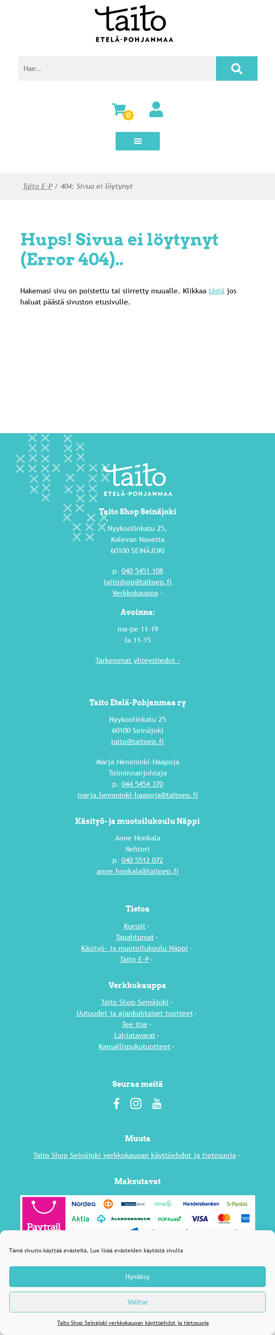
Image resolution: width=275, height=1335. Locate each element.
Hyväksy (137, 1277)
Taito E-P (37, 186)
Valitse (138, 1302)
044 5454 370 (142, 784)
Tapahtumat (135, 937)
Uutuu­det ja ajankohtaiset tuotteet (134, 1013)
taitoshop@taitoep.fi (138, 582)
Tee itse (134, 1024)
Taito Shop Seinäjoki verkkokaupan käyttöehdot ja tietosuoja (133, 1323)
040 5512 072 (142, 860)
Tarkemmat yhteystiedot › (137, 660)
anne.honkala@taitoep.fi (138, 871)
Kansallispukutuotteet (134, 1046)
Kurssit (135, 926)
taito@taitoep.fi (137, 741)
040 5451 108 (142, 570)
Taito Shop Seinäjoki (135, 1002)
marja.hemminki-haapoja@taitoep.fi (137, 795)
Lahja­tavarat (134, 1035)
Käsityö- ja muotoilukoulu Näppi (134, 948)
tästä (216, 290)
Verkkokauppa (135, 593)
